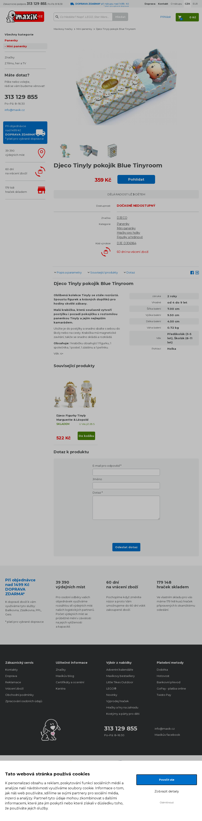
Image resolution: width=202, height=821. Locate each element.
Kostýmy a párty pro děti (123, 713)
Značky (10, 57)
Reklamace (13, 682)
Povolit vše (166, 779)
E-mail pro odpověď (106, 465)
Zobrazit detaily (166, 791)
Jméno (97, 479)
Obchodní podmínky (19, 694)
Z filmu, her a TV (15, 63)
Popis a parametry (69, 272)
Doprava (11, 676)
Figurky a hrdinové (130, 237)
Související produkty (104, 272)
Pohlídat (136, 179)
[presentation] (126, 530)
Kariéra (60, 688)
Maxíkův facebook (167, 734)
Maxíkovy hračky (63, 29)
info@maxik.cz (15, 110)
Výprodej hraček (117, 701)
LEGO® (111, 688)
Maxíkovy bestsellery (120, 676)
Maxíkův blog (65, 676)
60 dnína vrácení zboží (16, 171)
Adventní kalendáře (119, 669)
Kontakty (11, 669)
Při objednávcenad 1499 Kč (24, 132)
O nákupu (176, 3)
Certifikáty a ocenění (70, 682)
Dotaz (130, 272)
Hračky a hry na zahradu (122, 707)
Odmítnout (167, 802)
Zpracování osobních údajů (23, 701)
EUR (195, 3)
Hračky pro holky (128, 233)
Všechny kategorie (19, 34)
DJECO (122, 218)
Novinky (111, 694)
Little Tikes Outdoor (119, 682)
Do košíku (86, 435)
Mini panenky (17, 46)
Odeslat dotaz (126, 547)
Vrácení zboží (14, 688)
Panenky (11, 40)
